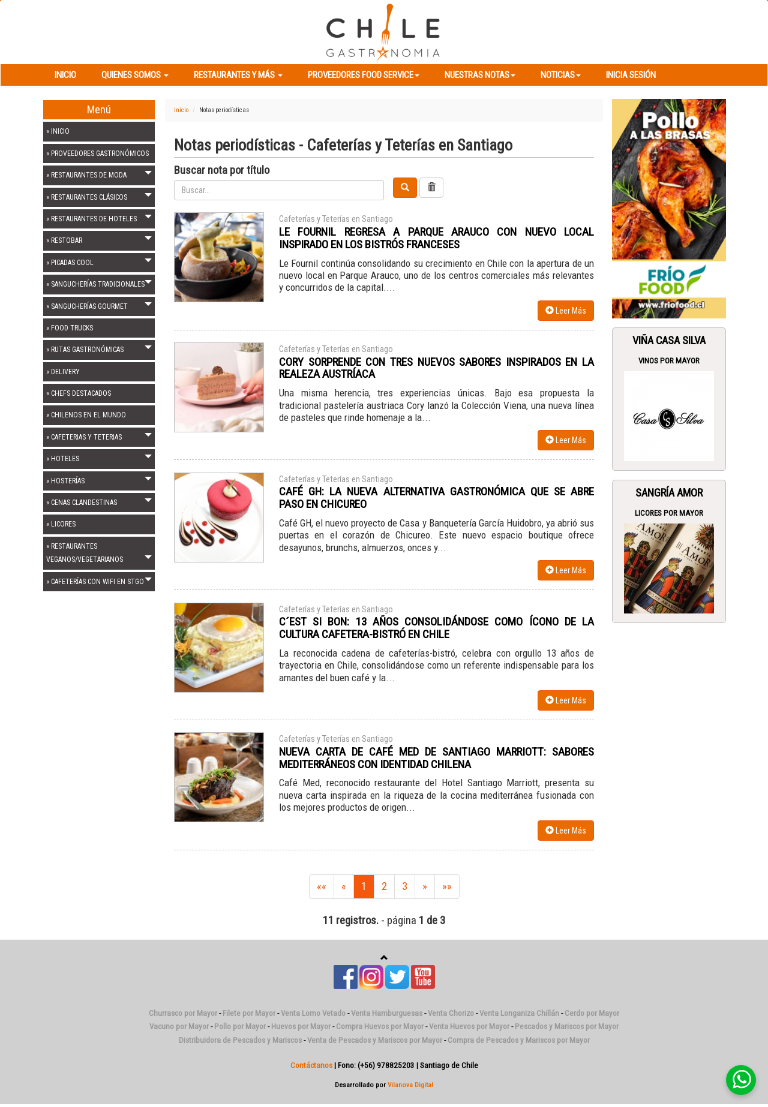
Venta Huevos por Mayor (469, 1026)
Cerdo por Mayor (592, 1013)
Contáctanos (311, 1065)
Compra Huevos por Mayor (380, 1026)
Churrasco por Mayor (183, 1013)
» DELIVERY (63, 372)
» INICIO (58, 131)
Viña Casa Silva (669, 340)
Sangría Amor (669, 493)
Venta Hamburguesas (386, 1013)
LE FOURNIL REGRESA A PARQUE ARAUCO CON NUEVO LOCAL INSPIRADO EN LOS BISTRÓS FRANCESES (436, 238)
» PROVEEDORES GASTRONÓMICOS (97, 153)
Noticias (561, 75)
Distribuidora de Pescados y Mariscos (240, 1040)
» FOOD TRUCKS (69, 328)
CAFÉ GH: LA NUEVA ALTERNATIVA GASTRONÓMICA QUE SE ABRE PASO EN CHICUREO (436, 498)
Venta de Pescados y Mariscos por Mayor (374, 1040)
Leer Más (565, 310)
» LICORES (61, 524)
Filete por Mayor (249, 1013)
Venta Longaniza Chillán (519, 1013)
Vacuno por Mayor (179, 1026)
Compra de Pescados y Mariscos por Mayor (519, 1040)
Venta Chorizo (451, 1013)
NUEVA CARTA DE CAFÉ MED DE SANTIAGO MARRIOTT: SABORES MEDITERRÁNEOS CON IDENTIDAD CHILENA (436, 758)
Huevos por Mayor (301, 1026)
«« (321, 886)
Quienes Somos (135, 75)
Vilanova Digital (410, 1085)
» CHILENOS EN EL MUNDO (86, 415)
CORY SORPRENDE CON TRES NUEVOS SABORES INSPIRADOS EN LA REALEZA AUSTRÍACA (436, 368)
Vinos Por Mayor (669, 360)
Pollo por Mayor (240, 1026)
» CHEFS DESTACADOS (78, 393)
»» (447, 886)
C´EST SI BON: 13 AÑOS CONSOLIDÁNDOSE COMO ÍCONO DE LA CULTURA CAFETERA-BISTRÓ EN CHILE (436, 628)
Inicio (65, 75)
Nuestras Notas (480, 75)
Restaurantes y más (238, 75)
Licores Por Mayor (669, 513)
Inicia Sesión (631, 75)
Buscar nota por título (221, 170)
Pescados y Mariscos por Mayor (567, 1026)
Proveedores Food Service (363, 75)
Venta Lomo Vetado (313, 1013)
